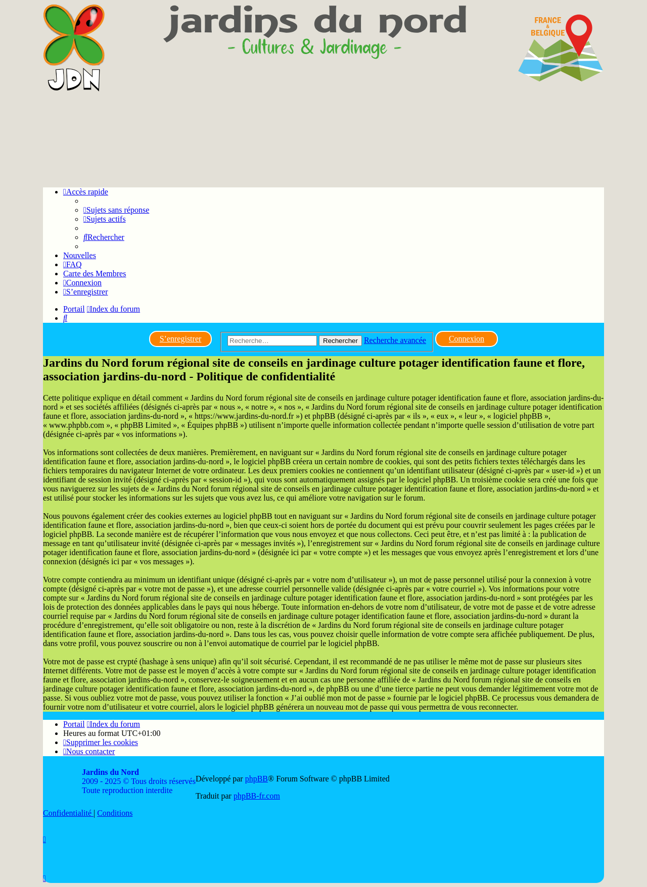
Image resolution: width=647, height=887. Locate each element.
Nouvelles (79, 255)
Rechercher (340, 340)
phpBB (256, 778)
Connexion (466, 338)
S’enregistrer (181, 338)
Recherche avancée (395, 340)
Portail (74, 309)
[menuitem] (116, 210)
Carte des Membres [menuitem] (94, 273)
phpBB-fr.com (257, 796)
